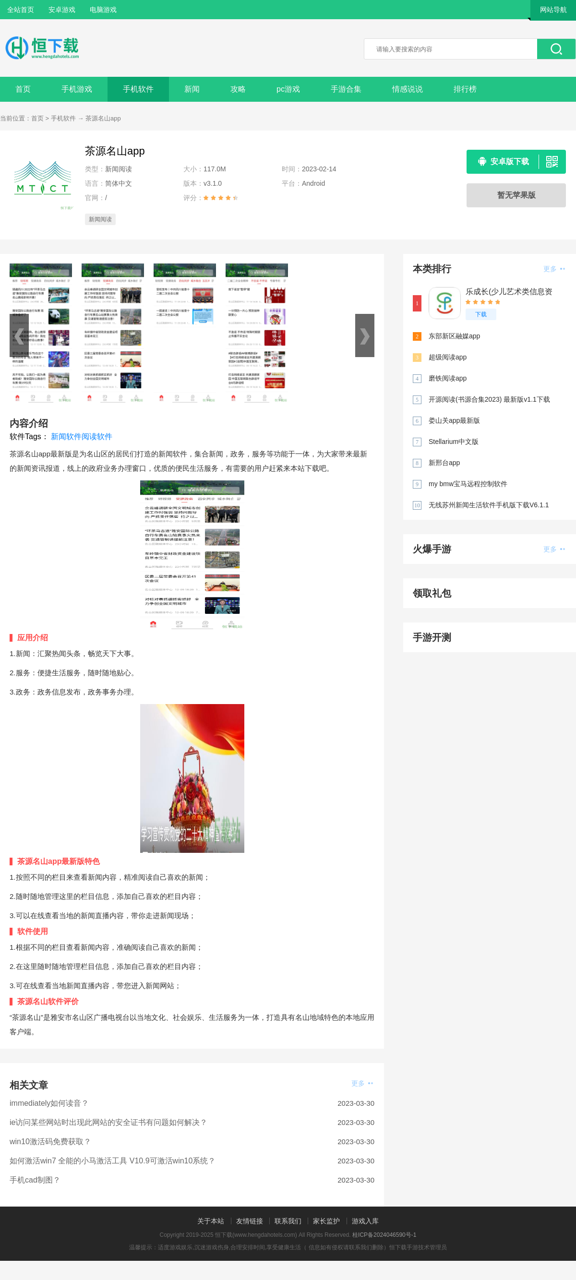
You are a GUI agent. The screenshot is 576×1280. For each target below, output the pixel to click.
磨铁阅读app (448, 378)
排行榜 (465, 89)
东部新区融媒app (454, 336)
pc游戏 (288, 89)
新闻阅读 (100, 219)
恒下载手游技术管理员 (418, 1247)
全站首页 (20, 9)
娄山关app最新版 (454, 420)
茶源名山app (103, 118)
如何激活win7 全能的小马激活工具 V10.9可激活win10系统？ (113, 1161)
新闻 (192, 89)
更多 (362, 1083)
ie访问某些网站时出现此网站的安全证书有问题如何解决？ (108, 1122)
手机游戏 (76, 89)
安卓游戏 (61, 9)
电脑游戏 (103, 9)
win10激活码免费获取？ (50, 1141)
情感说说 (407, 89)
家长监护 (326, 1221)
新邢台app (444, 463)
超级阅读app (448, 357)
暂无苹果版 (516, 195)
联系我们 (288, 1221)
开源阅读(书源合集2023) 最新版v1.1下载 (489, 399)
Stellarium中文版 (454, 441)
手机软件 (138, 89)
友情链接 (249, 1221)
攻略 (238, 89)
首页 (23, 89)
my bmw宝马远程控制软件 (468, 484)
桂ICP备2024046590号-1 (384, 1235)
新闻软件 (66, 436)
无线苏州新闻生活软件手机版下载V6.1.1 (489, 505)
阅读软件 (97, 436)
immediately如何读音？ (49, 1103)
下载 (481, 314)
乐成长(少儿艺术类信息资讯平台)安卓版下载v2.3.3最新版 (509, 292)
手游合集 (346, 89)
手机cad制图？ (35, 1180)
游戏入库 (365, 1221)
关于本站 (210, 1221)
